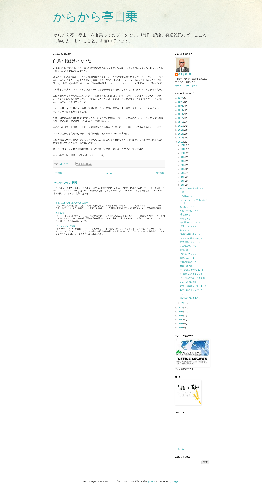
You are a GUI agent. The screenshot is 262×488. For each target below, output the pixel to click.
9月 (182, 157)
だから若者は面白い (189, 282)
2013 (180, 134)
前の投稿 (160, 173)
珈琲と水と (185, 218)
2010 (180, 308)
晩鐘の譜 (60, 213)
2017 (180, 118)
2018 (180, 114)
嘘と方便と (185, 214)
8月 (182, 161)
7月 (182, 165)
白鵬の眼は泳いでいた (190, 262)
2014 (180, 130)
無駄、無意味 (186, 266)
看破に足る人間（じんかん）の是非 (72, 202)
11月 (183, 149)
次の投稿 (58, 173)
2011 (180, 142)
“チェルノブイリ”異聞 (65, 182)
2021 (180, 102)
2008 (180, 315)
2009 (180, 312)
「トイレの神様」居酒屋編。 (193, 278)
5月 (182, 173)
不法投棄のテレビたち (190, 242)
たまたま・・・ (187, 207)
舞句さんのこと (187, 230)
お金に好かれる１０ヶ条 (191, 274)
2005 (180, 327)
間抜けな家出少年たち (190, 234)
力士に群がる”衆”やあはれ (192, 270)
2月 (182, 185)
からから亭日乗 (95, 16)
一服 (182, 192)
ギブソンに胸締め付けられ (192, 238)
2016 (180, 122)
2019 (180, 110)
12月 (183, 145)
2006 (180, 323)
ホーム (109, 173)
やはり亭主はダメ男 (189, 210)
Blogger (175, 481)
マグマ (183, 294)
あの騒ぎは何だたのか (190, 222)
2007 (180, 319)
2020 (180, 106)
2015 (180, 126)
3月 (182, 181)
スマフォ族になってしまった (193, 286)
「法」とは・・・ (188, 226)
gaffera (151, 481)
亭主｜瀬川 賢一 (185, 74)
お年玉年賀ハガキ (188, 246)
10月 (183, 153)
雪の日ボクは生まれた (190, 298)
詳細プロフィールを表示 (186, 85)
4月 (182, 177)
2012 (180, 138)
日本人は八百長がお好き (191, 290)
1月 (182, 303)
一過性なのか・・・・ (190, 196)
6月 (182, 169)
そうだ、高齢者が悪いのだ (192, 188)
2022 (180, 98)
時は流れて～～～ (188, 254)
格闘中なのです (187, 258)
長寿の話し (185, 250)
